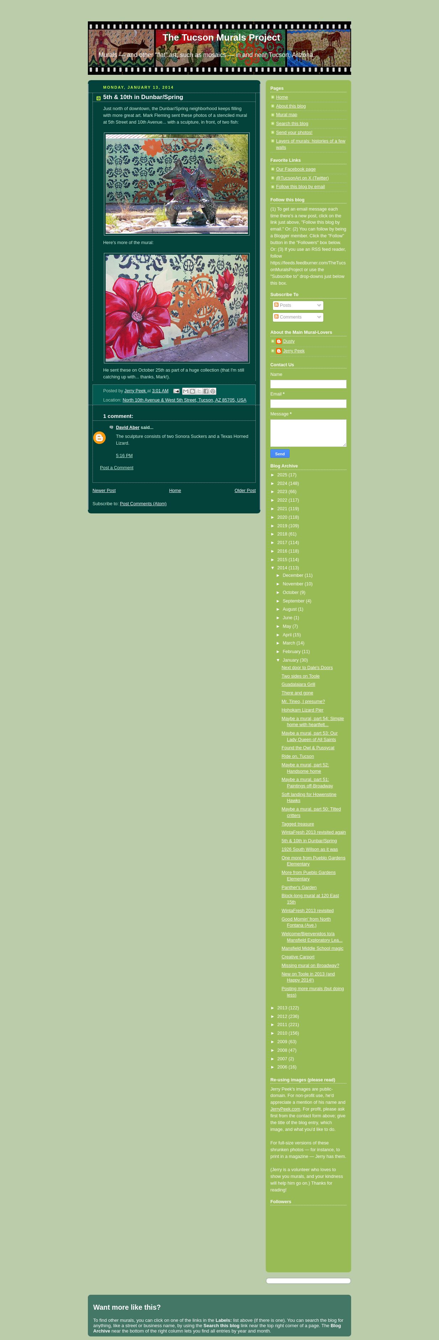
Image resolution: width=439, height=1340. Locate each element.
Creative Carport (298, 956)
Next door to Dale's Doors (307, 667)
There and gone (297, 692)
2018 (283, 534)
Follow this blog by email (300, 186)
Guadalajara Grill (299, 684)
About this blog (291, 106)
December (294, 575)
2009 (283, 1041)
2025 (283, 474)
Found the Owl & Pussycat (308, 747)
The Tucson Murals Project (221, 37)
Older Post (245, 490)
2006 (283, 1067)
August (290, 609)
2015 (283, 559)
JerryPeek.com (285, 1109)
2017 (283, 542)
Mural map (286, 114)
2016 (283, 551)
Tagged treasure (298, 824)
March (290, 643)
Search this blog (292, 123)
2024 (283, 483)
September (294, 601)
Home (175, 490)
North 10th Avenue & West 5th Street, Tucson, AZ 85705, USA (185, 400)
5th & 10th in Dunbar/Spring (309, 840)
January (291, 660)
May (287, 626)
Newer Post (104, 490)
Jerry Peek (294, 350)
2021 (283, 508)
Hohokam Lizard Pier (303, 710)
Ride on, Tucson (298, 756)
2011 (283, 1024)
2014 (283, 567)
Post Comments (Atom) (143, 503)
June (288, 617)
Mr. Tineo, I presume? (303, 701)
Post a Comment (116, 467)
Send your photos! (294, 132)
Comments (287, 317)
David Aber (127, 427)
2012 (283, 1016)
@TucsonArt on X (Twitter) (302, 178)
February (292, 651)
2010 (283, 1033)
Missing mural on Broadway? (310, 965)
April (288, 634)
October (291, 592)
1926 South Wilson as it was (310, 849)
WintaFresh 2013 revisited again (314, 832)
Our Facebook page (296, 169)
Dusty (289, 341)
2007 (283, 1058)
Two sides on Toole (301, 676)
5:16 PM (124, 455)
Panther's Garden (299, 887)
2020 (283, 517)
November (294, 583)
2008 (283, 1050)
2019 (283, 525)
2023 (283, 491)
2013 (283, 1007)
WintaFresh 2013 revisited (308, 910)
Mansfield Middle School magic (313, 948)
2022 (283, 500)
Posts (282, 305)
